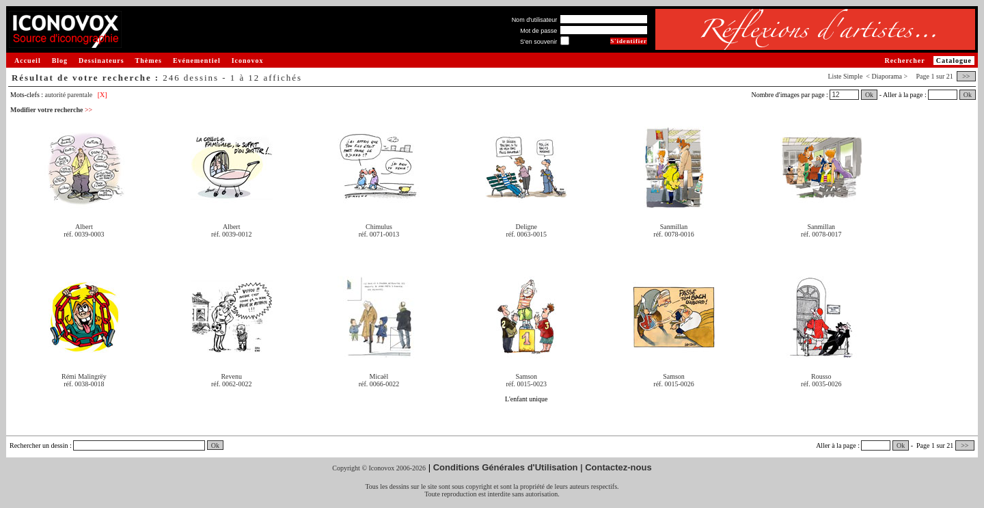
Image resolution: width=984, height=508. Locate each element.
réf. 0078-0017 (821, 234)
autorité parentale (69, 94)
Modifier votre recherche (51, 109)
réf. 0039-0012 (231, 234)
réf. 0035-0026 (821, 384)
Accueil (27, 60)
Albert (84, 226)
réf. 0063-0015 (526, 234)
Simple (852, 76)
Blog (60, 60)
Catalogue (954, 60)
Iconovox (248, 60)
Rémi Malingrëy (84, 376)
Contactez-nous (618, 467)
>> (966, 76)
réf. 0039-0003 (84, 234)
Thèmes (148, 60)
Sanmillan (674, 226)
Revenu (231, 376)
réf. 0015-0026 (673, 384)
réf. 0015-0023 (526, 384)
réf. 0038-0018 (84, 384)
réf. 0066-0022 (379, 384)
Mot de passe (538, 30)
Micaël (379, 376)
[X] (102, 94)
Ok (869, 94)
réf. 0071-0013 (379, 234)
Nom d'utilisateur (535, 19)
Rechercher (904, 60)
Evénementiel (197, 60)
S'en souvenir (538, 41)
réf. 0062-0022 (231, 384)
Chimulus (379, 226)
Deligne (526, 226)
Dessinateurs (101, 60)
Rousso (821, 376)
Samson (526, 376)
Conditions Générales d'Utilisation (505, 467)
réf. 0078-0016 (673, 234)
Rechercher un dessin (39, 445)
